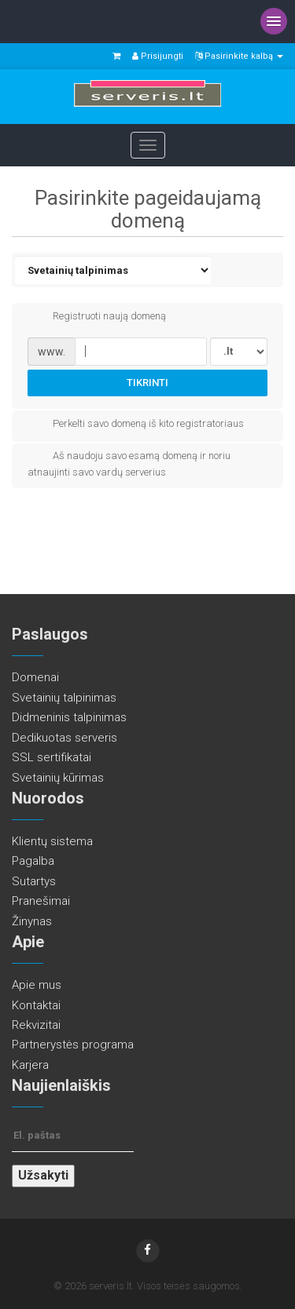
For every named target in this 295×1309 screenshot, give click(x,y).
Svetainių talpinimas (64, 698)
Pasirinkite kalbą (239, 56)
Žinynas (32, 921)
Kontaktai (36, 1005)
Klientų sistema (52, 841)
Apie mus (36, 985)
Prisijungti (157, 56)
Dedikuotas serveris (64, 738)
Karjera (30, 1065)
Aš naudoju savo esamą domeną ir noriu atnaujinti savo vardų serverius (129, 463)
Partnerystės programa (73, 1044)
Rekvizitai (36, 1025)
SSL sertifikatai (51, 757)
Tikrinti (147, 382)
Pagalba (33, 861)
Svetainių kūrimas (58, 778)
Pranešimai (41, 901)
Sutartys (34, 881)
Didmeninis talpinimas (69, 717)
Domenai (35, 677)
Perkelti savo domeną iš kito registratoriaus (136, 424)
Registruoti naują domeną (97, 317)
